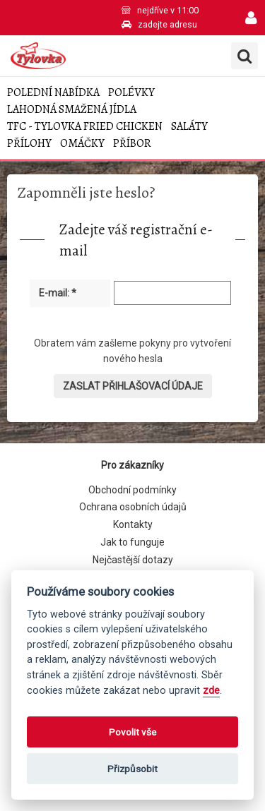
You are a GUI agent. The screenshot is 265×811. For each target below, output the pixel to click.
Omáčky (82, 143)
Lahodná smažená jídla (71, 109)
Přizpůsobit (132, 768)
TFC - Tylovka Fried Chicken (85, 126)
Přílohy (29, 143)
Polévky (131, 93)
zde (211, 691)
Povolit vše (132, 732)
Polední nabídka (53, 93)
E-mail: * (57, 293)
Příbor (132, 143)
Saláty (189, 126)
